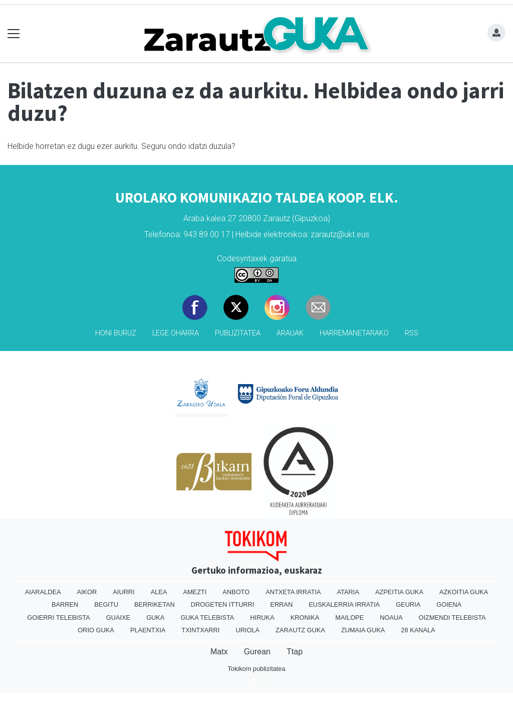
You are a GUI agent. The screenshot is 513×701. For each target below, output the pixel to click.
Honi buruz (115, 333)
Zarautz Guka (300, 630)
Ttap (295, 651)
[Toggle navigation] (14, 34)
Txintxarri (200, 630)
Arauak (290, 333)
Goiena (448, 604)
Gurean (257, 651)
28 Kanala (418, 630)
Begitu (106, 604)
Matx (219, 651)
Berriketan (154, 604)
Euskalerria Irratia (344, 604)
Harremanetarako (354, 333)
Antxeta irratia (293, 592)
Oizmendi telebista (452, 617)
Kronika (305, 617)
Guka (155, 617)
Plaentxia (147, 630)
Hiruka (262, 617)
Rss (411, 333)
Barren (65, 604)
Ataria (348, 592)
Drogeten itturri (222, 604)
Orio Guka (96, 630)
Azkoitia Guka (463, 592)
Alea (159, 592)
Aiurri (123, 592)
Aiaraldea (43, 592)
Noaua (391, 617)
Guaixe (118, 617)
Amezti (194, 592)
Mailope (349, 617)
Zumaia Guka (363, 630)
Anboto (235, 592)
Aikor (87, 592)
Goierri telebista (58, 617)
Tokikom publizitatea (256, 668)
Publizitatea (238, 333)
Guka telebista (207, 617)
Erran (281, 604)
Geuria (408, 604)
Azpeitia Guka (399, 592)
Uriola (247, 630)
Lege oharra (175, 333)
